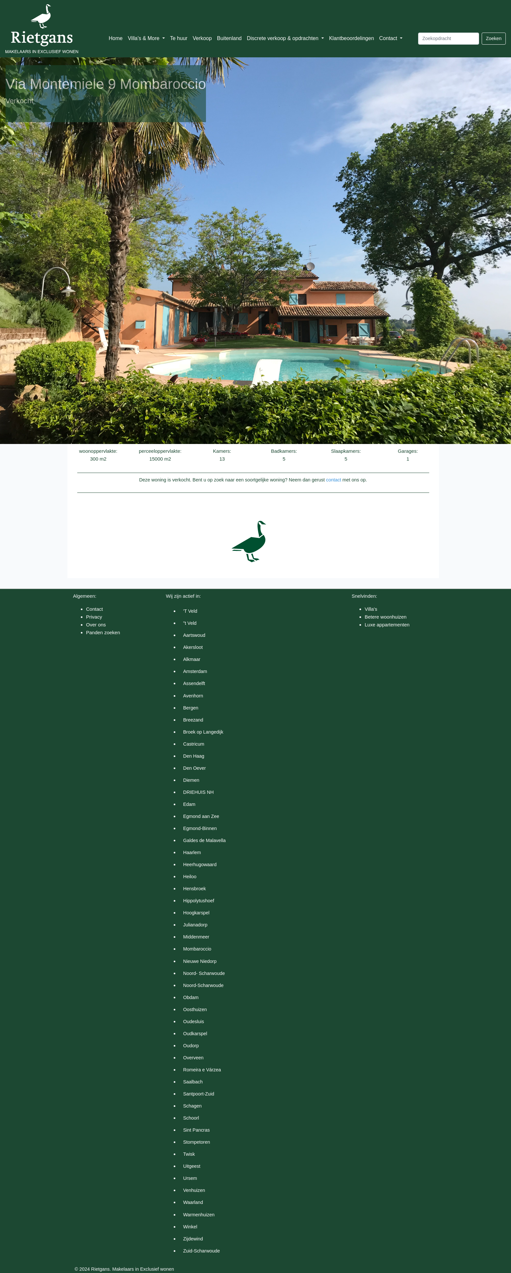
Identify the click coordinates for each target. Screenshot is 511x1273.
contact (333, 479)
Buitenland (229, 38)
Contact (94, 609)
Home (116, 38)
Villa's (371, 609)
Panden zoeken (103, 632)
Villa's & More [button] (144, 38)
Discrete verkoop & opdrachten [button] (283, 38)
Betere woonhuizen (385, 617)
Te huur (178, 38)
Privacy (94, 617)
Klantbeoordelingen (351, 38)
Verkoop (202, 38)
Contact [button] (389, 38)
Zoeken (494, 38)
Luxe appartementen (387, 624)
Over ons (96, 624)
